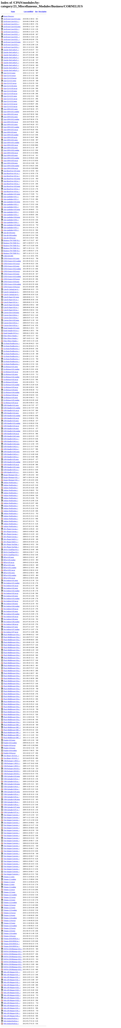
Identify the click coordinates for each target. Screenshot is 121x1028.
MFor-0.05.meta (8, 557)
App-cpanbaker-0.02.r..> (11, 204)
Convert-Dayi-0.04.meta (11, 312)
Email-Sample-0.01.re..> (11, 330)
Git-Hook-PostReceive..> (11, 343)
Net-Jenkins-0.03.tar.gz (10, 601)
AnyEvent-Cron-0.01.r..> (11, 21)
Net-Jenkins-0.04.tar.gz (10, 609)
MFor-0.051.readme (9, 567)
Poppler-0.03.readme (10, 743)
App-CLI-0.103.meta (10, 91)
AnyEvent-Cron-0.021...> (11, 34)
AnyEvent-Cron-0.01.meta (11, 19)
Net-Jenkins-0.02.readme (11, 591)
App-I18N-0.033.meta (10, 155)
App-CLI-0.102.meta (10, 86)
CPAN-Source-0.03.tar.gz (11, 279)
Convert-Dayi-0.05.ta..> (11, 325)
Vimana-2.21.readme (10, 895)
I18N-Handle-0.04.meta (11, 428)
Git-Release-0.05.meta (10, 397)
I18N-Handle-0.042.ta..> (11, 449)
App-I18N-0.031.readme (11, 142)
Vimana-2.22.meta (9, 900)
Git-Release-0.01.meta (10, 367)
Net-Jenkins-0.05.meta (10, 611)
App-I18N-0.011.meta (10, 109)
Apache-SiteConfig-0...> (11, 50)
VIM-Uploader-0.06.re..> (11, 802)
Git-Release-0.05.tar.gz (10, 403)
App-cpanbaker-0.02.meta (11, 202)
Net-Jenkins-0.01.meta (10, 580)
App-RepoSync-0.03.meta (11, 186)
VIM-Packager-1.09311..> (11, 761)
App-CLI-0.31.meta (9, 81)
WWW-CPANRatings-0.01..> (12, 949)
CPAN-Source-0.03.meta (11, 274)
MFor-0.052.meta (9, 573)
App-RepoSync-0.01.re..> (11, 173)
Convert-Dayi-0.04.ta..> (11, 318)
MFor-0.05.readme (9, 560)
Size (36, 11)
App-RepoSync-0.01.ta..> (11, 176)
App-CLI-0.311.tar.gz (10, 99)
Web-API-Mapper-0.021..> (12, 987)
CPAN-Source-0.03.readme (12, 276)
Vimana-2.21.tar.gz (9, 897)
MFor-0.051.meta (9, 565)
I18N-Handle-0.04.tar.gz (11, 433)
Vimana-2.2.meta (8, 884)
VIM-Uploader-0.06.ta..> (11, 804)
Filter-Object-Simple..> (10, 336)
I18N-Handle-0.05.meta (11, 459)
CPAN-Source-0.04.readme (12, 284)
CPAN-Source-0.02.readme (12, 269)
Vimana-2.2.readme (9, 887)
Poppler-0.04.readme (10, 750)
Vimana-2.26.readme (10, 933)
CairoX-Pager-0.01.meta (11, 297)
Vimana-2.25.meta (9, 923)
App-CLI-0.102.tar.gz (10, 88)
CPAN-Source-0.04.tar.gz (11, 287)
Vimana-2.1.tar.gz (9, 882)
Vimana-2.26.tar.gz (9, 936)
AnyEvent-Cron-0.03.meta (11, 42)
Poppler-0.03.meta (9, 740)
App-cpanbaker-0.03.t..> (11, 215)
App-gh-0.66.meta (9, 233)
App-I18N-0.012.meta (10, 117)
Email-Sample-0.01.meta (11, 328)
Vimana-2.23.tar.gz (9, 913)
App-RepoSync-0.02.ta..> (11, 184)
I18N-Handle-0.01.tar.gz (11, 410)
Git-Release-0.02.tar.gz (10, 379)
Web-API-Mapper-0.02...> (11, 980)
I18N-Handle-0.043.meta (11, 452)
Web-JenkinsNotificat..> (11, 1018)
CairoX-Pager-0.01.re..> (11, 300)
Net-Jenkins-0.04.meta (10, 604)
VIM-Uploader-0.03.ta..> (11, 781)
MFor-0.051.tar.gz (9, 570)
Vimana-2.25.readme (10, 926)
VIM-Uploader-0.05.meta (11, 792)
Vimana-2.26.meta (9, 931)
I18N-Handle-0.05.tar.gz (11, 464)
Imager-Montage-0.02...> (11, 475)
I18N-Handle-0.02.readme (11, 415)
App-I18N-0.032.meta (10, 148)
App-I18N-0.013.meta (10, 124)
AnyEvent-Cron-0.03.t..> (11, 47)
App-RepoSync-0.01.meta (11, 171)
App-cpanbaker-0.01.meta (11, 194)
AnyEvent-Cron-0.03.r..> (11, 44)
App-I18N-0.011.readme (11, 111)
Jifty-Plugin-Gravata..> (10, 529)
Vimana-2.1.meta (8, 877)
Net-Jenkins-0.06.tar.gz (10, 624)
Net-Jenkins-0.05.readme (11, 614)
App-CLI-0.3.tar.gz (9, 75)
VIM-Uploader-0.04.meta (11, 784)
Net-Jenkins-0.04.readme (11, 606)
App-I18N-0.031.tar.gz (10, 145)
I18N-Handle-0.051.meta (11, 467)
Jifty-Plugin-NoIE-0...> (10, 539)
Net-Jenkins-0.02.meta (10, 588)
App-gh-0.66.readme (10, 235)
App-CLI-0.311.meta (10, 96)
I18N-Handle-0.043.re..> (11, 454)
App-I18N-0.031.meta (10, 140)
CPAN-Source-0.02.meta (11, 266)
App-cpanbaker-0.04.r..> (11, 220)
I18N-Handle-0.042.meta (11, 444)
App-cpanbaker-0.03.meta (11, 209)
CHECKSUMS (8, 256)
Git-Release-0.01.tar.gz (10, 372)
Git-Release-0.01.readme (11, 369)
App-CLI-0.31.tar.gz (9, 83)
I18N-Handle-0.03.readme (11, 423)
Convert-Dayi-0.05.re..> (11, 323)
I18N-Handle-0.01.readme (11, 408)
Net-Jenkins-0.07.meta (10, 627)
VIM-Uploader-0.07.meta (11, 807)
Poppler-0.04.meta (9, 748)
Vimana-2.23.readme (10, 910)
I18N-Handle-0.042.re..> (11, 446)
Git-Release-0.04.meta (10, 390)
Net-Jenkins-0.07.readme (11, 629)
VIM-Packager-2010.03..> (11, 768)
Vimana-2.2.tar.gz (9, 889)
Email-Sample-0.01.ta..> (11, 333)
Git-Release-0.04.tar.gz (10, 395)
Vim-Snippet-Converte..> (11, 815)
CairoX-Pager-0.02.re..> (11, 307)
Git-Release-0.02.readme (11, 377)
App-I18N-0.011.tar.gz (10, 114)
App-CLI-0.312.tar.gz (10, 104)
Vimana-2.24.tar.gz (9, 920)
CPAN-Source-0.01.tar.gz (11, 263)
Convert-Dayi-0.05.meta (11, 320)
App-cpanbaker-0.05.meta (11, 225)
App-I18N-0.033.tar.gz (10, 160)
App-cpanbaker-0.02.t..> (11, 207)
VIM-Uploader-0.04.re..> (11, 786)
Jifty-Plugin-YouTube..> (11, 544)
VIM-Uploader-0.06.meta (11, 799)
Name (13, 11)
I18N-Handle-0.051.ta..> (11, 472)
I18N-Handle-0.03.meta (11, 421)
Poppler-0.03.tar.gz (9, 745)
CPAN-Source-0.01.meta (11, 258)
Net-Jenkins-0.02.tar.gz (10, 593)
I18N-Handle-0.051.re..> (11, 470)
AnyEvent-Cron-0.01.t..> (11, 24)
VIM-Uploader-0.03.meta (11, 776)
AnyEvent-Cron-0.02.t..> (11, 32)
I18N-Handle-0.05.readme (11, 462)
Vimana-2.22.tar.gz (9, 905)
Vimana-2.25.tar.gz (9, 928)
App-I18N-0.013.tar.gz (10, 129)
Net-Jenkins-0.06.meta (10, 619)
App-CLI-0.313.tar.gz (10, 106)
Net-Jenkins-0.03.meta (10, 596)
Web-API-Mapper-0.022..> (12, 995)
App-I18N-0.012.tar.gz (10, 122)
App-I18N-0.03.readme (10, 135)
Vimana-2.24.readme (10, 918)
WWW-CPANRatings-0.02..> (12, 956)
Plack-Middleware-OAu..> (12, 634)
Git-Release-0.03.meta (10, 382)
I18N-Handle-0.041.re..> (11, 439)
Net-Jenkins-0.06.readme (11, 622)
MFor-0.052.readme (9, 575)
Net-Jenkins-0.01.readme (11, 583)
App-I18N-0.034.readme (11, 166)
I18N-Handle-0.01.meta (11, 405)
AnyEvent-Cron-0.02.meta (11, 26)
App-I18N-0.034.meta (10, 163)
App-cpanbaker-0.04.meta (11, 217)
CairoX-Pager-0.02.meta (11, 305)
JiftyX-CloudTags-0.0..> (11, 549)
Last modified (28, 11)
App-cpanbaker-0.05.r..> (11, 227)
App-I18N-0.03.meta (10, 132)
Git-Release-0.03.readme (11, 385)
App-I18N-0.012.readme (11, 119)
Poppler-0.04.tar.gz (9, 753)
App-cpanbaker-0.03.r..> (11, 212)
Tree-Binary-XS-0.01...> (11, 756)
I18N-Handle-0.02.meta (11, 413)
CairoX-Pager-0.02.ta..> (11, 310)
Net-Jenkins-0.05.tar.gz (10, 616)
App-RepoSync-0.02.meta (11, 178)
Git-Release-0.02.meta (10, 374)
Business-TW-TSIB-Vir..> (11, 240)
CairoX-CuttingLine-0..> (11, 289)
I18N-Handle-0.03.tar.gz (11, 426)
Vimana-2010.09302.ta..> (11, 941)
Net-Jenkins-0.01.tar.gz (10, 585)
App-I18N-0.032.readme (11, 150)
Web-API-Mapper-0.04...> (11, 1011)
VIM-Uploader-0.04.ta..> (11, 789)
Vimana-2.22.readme (10, 902)
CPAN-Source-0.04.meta (11, 281)
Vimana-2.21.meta (9, 892)
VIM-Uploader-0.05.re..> (11, 794)
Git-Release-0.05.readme (11, 400)
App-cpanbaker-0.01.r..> (11, 196)
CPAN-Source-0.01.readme (12, 261)
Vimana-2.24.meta (9, 915)
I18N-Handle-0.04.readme (11, 431)
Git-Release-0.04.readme (11, 392)
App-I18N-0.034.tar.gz (10, 168)
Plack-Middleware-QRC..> (12, 725)
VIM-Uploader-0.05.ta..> (11, 797)
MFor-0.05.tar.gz (8, 562)
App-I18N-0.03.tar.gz (10, 137)
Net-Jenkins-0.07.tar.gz (10, 632)
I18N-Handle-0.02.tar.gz (11, 418)
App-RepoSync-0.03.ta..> (11, 191)
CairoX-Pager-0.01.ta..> (11, 302)
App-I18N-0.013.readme (11, 127)
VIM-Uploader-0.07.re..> (11, 810)
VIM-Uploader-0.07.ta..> (11, 812)
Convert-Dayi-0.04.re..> (11, 315)
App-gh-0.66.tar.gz (9, 238)
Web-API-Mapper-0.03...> (11, 1003)
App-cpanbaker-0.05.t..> (11, 230)
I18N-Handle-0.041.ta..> (11, 441)
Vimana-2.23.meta (9, 908)
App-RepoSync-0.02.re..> (11, 181)
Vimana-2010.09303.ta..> (11, 946)
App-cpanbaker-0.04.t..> (11, 222)
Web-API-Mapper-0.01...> (11, 972)
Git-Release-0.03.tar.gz (10, 387)
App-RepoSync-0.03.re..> (11, 189)
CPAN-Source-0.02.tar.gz (11, 271)
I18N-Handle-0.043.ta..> (11, 457)
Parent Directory (8, 16)
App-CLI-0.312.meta (10, 101)
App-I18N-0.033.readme (11, 158)
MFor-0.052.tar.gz (9, 578)
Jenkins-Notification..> (10, 482)
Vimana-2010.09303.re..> (11, 944)
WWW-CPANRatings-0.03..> (12, 964)
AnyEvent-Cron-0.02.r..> (11, 29)
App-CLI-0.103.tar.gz (10, 93)
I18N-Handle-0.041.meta (11, 436)
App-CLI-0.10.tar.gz (9, 78)
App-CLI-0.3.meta (9, 73)
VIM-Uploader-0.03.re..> (11, 779)
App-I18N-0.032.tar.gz (10, 153)
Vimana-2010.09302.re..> (11, 938)
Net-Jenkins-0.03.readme (11, 598)
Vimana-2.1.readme (9, 879)
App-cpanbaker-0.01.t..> (11, 199)
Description (42, 11)
